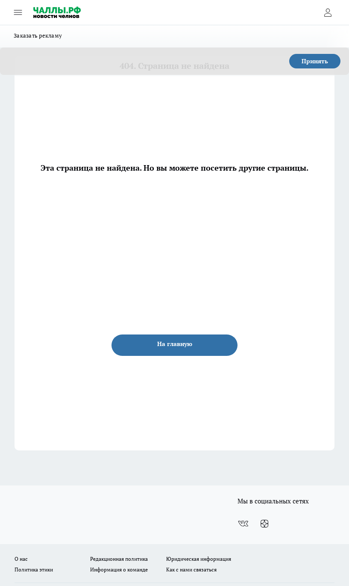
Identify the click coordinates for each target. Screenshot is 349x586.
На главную (174, 344)
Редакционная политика (119, 559)
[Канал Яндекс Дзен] (264, 524)
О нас (21, 559)
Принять (315, 61)
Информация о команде (119, 569)
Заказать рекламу (38, 35)
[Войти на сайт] (327, 12)
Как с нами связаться (191, 569)
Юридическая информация (198, 559)
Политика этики (34, 569)
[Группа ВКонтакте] (243, 524)
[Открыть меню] (18, 12)
